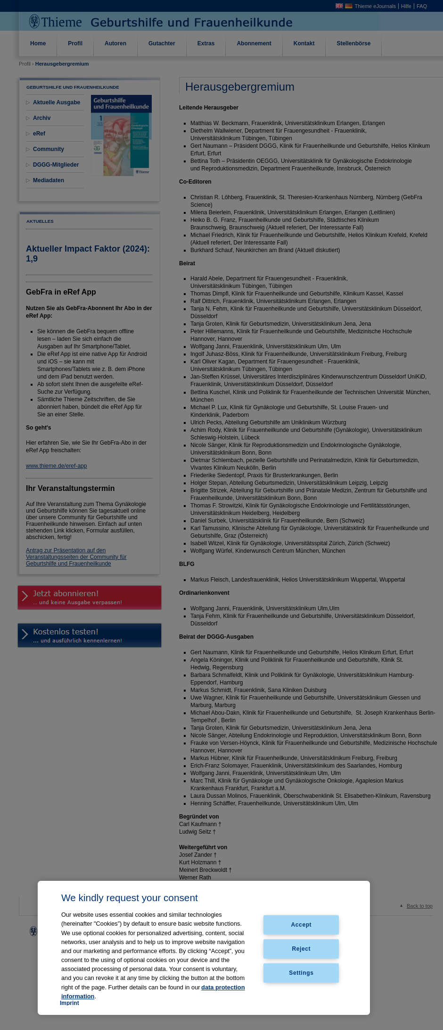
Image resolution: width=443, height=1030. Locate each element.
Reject (301, 949)
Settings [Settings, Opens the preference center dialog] (301, 972)
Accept (301, 924)
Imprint (69, 1003)
